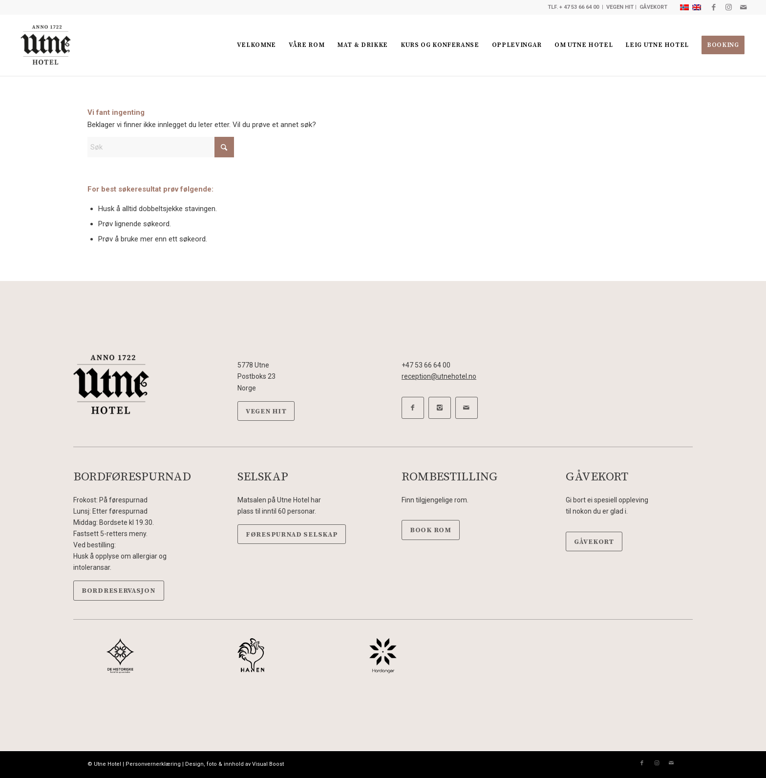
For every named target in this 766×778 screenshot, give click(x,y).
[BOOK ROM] (431, 530)
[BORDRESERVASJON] (118, 591)
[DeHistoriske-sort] (120, 655)
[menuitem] (256, 45)
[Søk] (160, 147)
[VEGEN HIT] (266, 411)
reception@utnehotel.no (439, 376)
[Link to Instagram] (729, 7)
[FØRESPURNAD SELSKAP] (291, 534)
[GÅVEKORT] (594, 542)
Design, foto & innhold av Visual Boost (234, 764)
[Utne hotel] (45, 45)
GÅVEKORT (653, 7)
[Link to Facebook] (714, 7)
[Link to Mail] (743, 7)
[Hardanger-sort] (383, 655)
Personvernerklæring (153, 764)
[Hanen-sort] (252, 655)
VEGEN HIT (620, 7)
